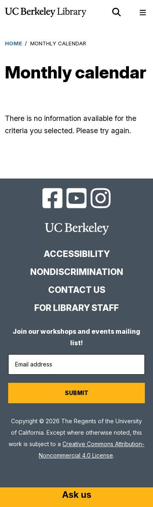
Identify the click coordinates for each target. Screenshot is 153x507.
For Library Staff (76, 308)
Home (13, 43)
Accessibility (77, 254)
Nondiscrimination (76, 272)
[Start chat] (76, 495)
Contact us (76, 290)
